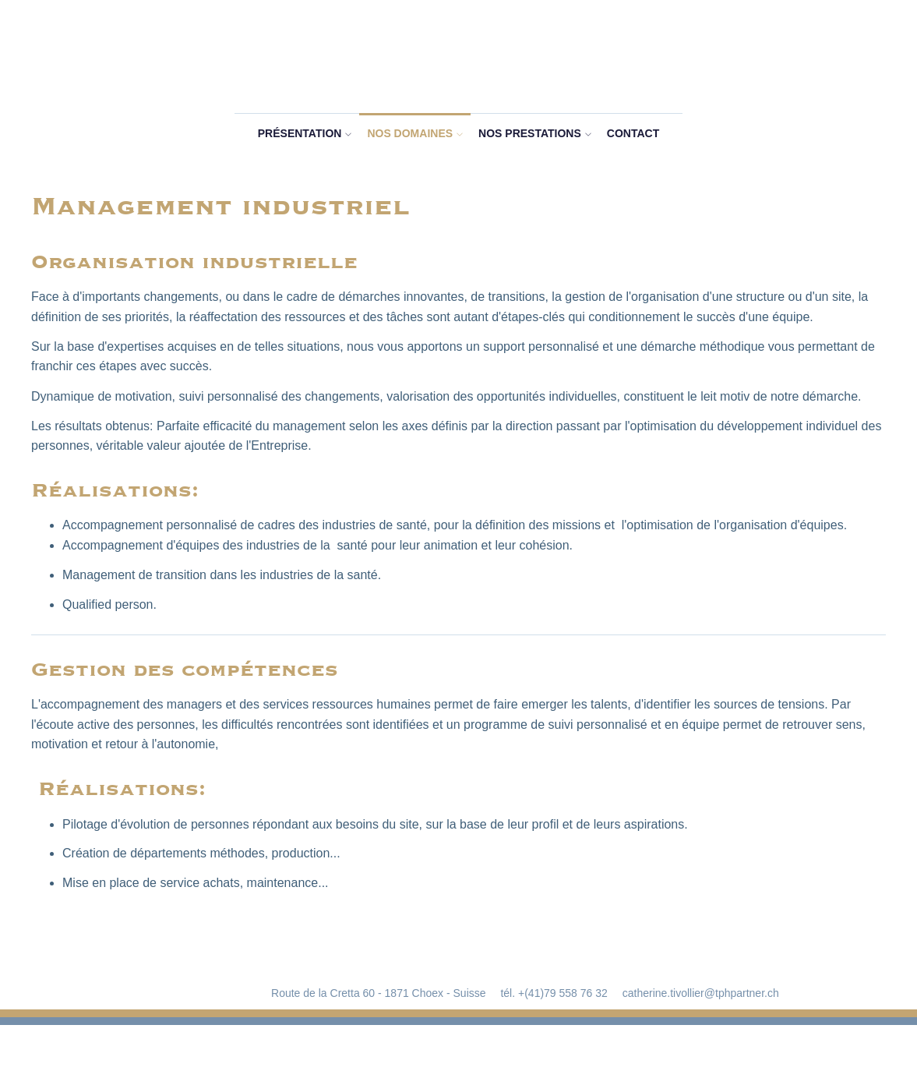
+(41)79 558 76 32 (563, 993)
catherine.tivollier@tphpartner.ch (701, 993)
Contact (633, 133)
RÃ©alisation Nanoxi (459, 1051)
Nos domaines (410, 133)
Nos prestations (529, 133)
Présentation (300, 133)
